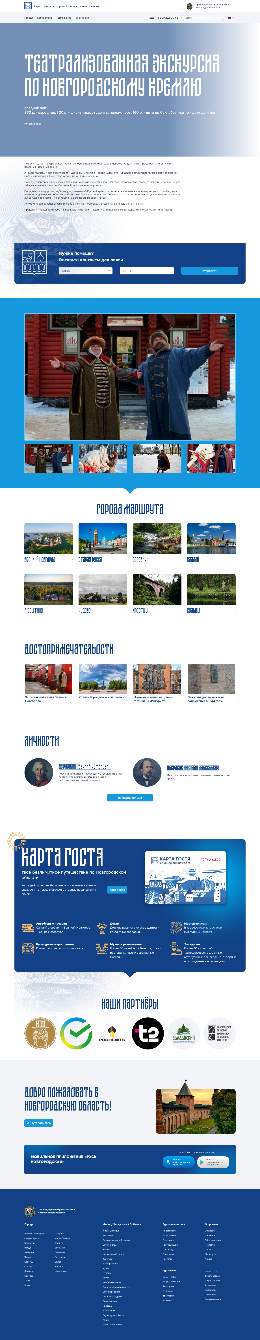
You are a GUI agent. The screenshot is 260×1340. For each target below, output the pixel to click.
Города (28, 17)
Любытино (29, 1252)
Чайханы (167, 1300)
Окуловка (60, 1257)
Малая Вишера (62, 1238)
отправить (209, 271)
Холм (27, 1280)
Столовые (168, 1291)
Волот (58, 1261)
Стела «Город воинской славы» (101, 697)
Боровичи (29, 1243)
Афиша (208, 1258)
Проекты (209, 1249)
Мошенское (61, 1271)
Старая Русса (31, 1238)
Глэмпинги (168, 1240)
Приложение (63, 17)
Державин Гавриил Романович (84, 766)
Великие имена (213, 1299)
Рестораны (168, 1286)
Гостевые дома (171, 1244)
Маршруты (210, 1254)
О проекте (210, 1230)
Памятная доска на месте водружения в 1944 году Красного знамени (206, 699)
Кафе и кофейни (171, 1281)
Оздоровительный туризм (116, 1287)
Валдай (28, 1247)
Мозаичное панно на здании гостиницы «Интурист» (153, 699)
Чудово (28, 1257)
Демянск (28, 1271)
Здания (106, 1249)
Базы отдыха (169, 1235)
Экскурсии (82, 17)
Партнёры (210, 1235)
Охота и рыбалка (111, 1291)
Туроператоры (212, 1275)
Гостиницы (168, 1249)
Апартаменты (170, 1230)
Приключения (110, 1301)
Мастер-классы (111, 1263)
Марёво (59, 1266)
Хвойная (59, 1243)
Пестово (28, 1275)
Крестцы (28, 1261)
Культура (107, 1258)
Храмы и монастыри (113, 1324)
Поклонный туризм (112, 1296)
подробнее (117, 890)
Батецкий (60, 1247)
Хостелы (167, 1258)
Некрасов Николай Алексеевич (193, 768)
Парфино (59, 1233)
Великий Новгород (34, 1233)
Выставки (108, 1235)
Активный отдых (111, 1230)
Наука (106, 1277)
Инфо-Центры (212, 1280)
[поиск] (202, 18)
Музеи (106, 1268)
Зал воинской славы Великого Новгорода (46, 699)
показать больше (130, 798)
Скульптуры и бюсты (113, 1315)
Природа (107, 1305)
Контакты (210, 1244)
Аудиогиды (210, 1285)
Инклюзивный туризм (114, 1254)
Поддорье (60, 1252)
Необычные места (112, 1282)
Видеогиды (210, 1290)
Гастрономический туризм (116, 1240)
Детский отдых (110, 1244)
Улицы (106, 1320)
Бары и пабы (169, 1277)
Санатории (168, 1254)
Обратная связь (213, 1240)
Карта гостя (44, 17)
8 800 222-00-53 (167, 17)
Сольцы (28, 1266)
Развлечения (109, 1310)
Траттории (168, 1295)
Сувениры (210, 1294)
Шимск (28, 1285)
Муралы (107, 1273)
